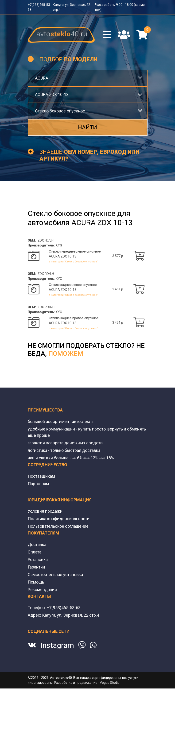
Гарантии (36, 581)
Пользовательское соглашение (58, 540)
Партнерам (38, 498)
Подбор (68, 59)
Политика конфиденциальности (58, 533)
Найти (87, 127)
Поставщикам (41, 490)
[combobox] (88, 78)
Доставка (37, 559)
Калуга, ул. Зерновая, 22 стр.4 (70, 629)
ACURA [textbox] (41, 78)
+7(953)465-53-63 (64, 622)
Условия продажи (45, 525)
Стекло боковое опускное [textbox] (60, 110)
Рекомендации (42, 604)
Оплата (34, 566)
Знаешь (89, 155)
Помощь (36, 596)
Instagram (57, 660)
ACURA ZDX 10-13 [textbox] (52, 94)
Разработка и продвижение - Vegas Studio (87, 697)
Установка (38, 574)
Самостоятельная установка (55, 589)
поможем (65, 368)
